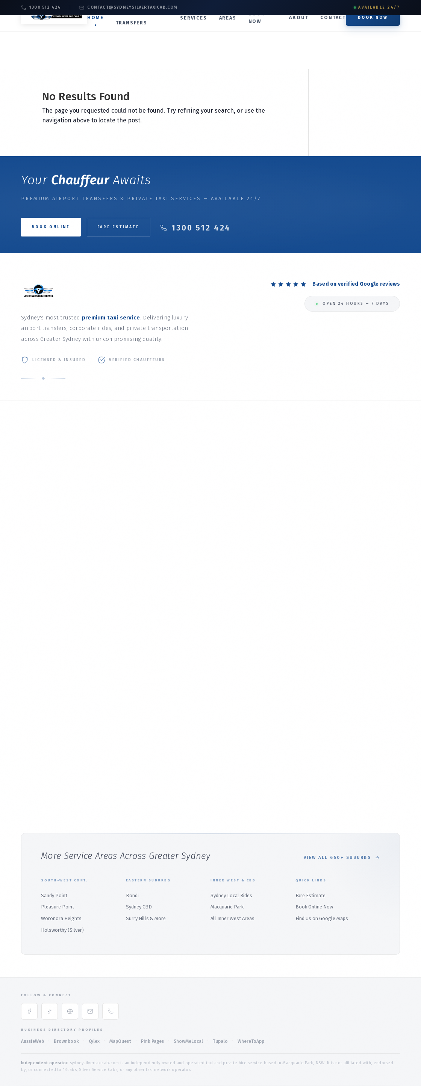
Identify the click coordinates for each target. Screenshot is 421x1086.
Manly (27, 617)
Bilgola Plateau (39, 676)
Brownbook (66, 1003)
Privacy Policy (301, 1061)
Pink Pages (152, 1003)
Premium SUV (299, 484)
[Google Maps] (70, 974)
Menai (290, 665)
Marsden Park (167, 683)
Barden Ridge (299, 730)
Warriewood (34, 700)
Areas (230, 29)
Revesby (293, 629)
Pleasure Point (57, 869)
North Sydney (167, 629)
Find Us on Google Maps (321, 881)
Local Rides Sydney (305, 537)
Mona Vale (32, 629)
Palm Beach (34, 641)
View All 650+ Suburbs (342, 820)
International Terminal (177, 460)
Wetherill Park (168, 694)
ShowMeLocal (188, 1003)
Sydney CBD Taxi (302, 549)
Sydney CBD (139, 869)
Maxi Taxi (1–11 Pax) (305, 496)
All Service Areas (39, 554)
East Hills (295, 641)
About (298, 29)
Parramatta (165, 671)
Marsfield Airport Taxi (176, 514)
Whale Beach (35, 712)
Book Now (259, 28)
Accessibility (350, 1061)
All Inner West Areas (232, 881)
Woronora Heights (61, 881)
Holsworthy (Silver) (62, 893)
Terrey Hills (34, 724)
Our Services (35, 472)
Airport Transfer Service (179, 484)
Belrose (30, 664)
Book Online (34, 496)
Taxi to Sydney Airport (176, 448)
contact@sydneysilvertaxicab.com (128, 7)
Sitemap (390, 1061)
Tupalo (220, 1003)
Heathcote (295, 676)
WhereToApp (251, 1003)
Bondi (290, 765)
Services (196, 29)
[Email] (90, 974)
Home (104, 29)
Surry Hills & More (146, 881)
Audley (291, 742)
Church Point (35, 688)
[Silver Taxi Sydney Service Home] (58, 34)
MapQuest (120, 1003)
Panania (292, 653)
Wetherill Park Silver (175, 706)
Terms (262, 1061)
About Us (31, 460)
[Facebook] (29, 974)
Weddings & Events (305, 508)
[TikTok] (49, 974)
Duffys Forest (37, 735)
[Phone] (110, 974)
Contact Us (33, 519)
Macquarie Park (301, 561)
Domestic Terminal (173, 472)
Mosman (161, 618)
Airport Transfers (140, 29)
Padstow (293, 706)
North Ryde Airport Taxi (178, 525)
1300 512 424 (41, 7)
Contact (333, 29)
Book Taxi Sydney (40, 531)
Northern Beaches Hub (46, 606)
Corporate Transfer (305, 460)
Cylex (94, 1003)
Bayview (30, 653)
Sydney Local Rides (231, 858)
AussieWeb (32, 1003)
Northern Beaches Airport (181, 537)
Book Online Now (314, 869)
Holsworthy (297, 618)
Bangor (292, 754)
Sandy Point (54, 858)
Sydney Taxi (34, 543)
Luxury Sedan (298, 472)
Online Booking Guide (45, 507)
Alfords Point (299, 718)
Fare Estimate (134, 226)
